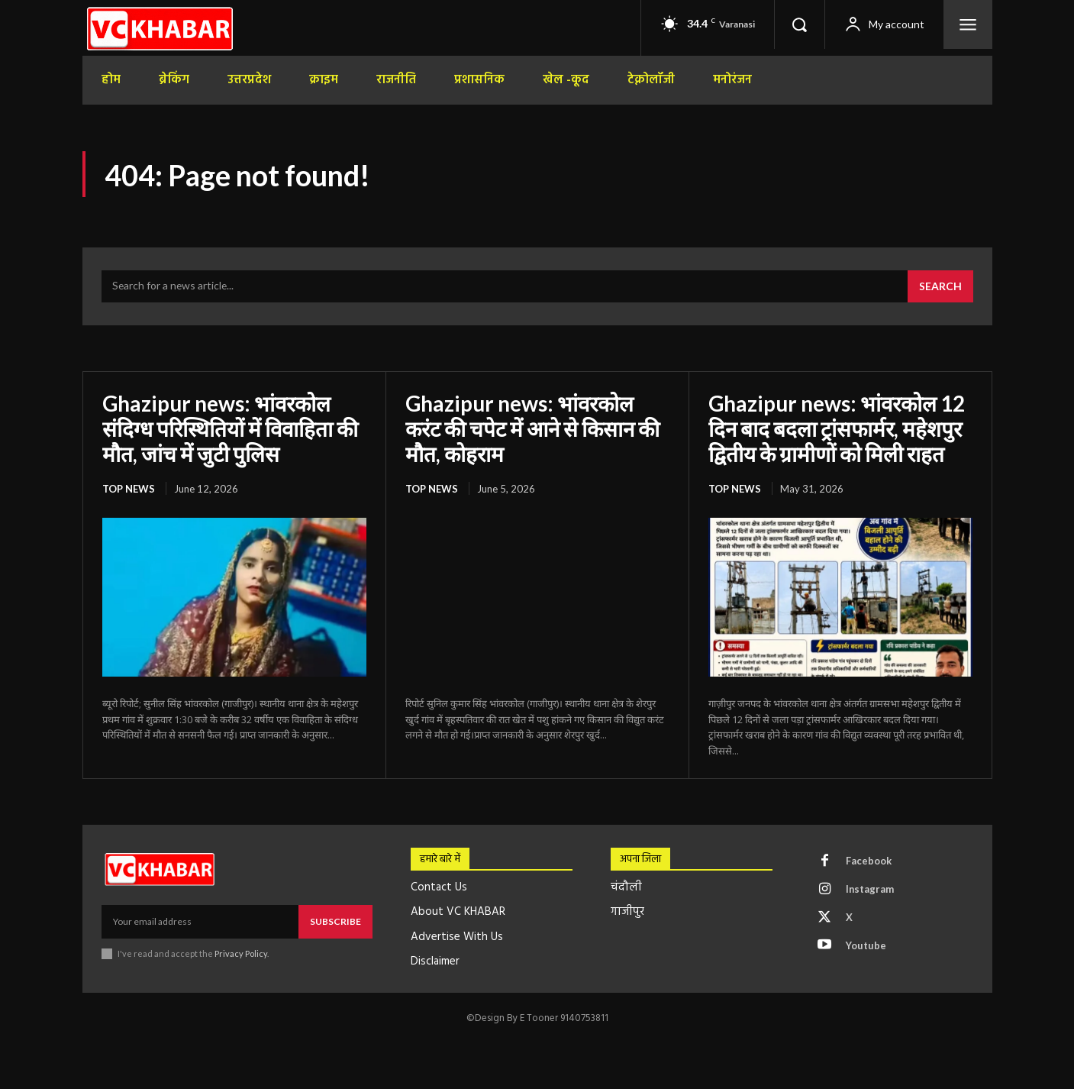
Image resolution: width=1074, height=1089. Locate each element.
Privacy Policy (241, 952)
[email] (200, 920)
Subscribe (335, 920)
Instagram (870, 888)
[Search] (940, 287)
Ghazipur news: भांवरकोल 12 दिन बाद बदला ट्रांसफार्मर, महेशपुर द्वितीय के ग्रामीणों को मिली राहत (837, 427)
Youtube (866, 945)
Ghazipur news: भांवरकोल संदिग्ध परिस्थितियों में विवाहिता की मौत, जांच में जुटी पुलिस (231, 427)
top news (128, 487)
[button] (799, 24)
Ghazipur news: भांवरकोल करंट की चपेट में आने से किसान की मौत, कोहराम (535, 427)
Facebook (869, 860)
